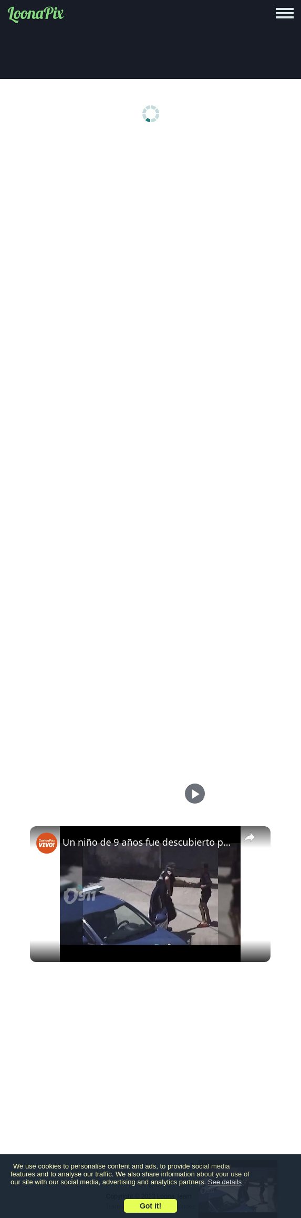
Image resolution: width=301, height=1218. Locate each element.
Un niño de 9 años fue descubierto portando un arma (149, 842)
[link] (46, 843)
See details (225, 1182)
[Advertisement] (150, 222)
